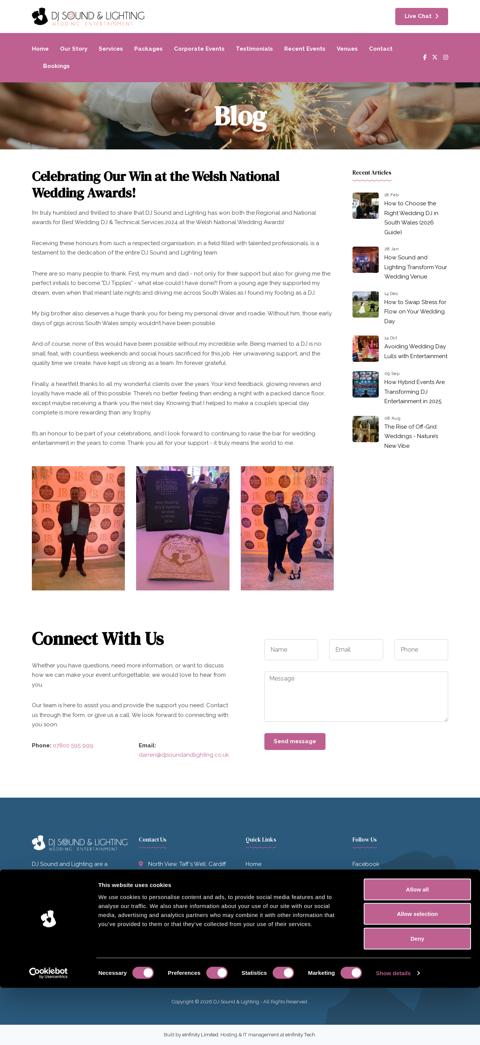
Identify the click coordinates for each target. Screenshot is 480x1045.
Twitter (361, 879)
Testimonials (254, 48)
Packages (148, 48)
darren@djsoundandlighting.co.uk (184, 754)
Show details (393, 1030)
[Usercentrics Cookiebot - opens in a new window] (48, 1030)
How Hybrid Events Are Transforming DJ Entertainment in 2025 (414, 392)
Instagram (365, 894)
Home (40, 48)
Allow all (417, 946)
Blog (252, 925)
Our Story (73, 48)
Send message (295, 741)
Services (111, 48)
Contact (381, 48)
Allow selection (417, 971)
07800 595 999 (73, 745)
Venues (347, 48)
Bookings (56, 66)
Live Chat (418, 16)
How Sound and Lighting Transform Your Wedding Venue (415, 267)
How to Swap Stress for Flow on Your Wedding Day (415, 312)
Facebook (366, 864)
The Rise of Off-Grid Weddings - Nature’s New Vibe (411, 436)
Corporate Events (199, 48)
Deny (417, 995)
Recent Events (305, 48)
